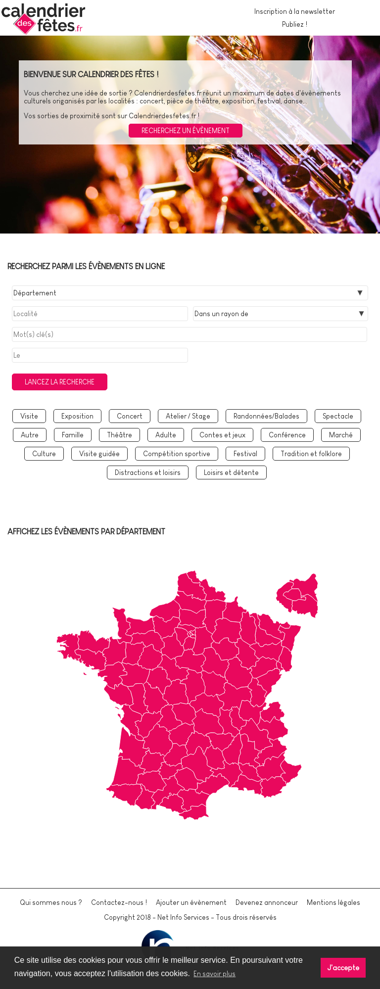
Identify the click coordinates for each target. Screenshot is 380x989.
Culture (44, 454)
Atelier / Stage (188, 416)
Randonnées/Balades (266, 416)
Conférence (287, 435)
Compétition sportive (176, 454)
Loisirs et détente (231, 472)
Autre (30, 435)
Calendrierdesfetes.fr (167, 93)
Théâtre (119, 435)
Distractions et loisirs (148, 472)
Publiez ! (294, 24)
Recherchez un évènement (186, 131)
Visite (29, 416)
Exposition (77, 416)
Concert (129, 416)
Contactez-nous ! (119, 902)
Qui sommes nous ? (51, 902)
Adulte (165, 435)
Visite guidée (99, 454)
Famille (73, 435)
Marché (341, 435)
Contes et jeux (222, 435)
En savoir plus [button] (214, 974)
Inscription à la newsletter (294, 11)
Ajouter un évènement (191, 902)
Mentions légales (333, 902)
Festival (245, 454)
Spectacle (338, 416)
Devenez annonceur (267, 902)
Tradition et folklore (311, 454)
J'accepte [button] (343, 968)
